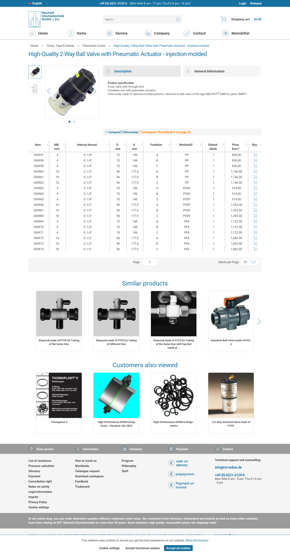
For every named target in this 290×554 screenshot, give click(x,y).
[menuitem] (244, 3)
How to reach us (86, 461)
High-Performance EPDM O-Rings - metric (173, 424)
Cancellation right (40, 481)
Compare (112, 132)
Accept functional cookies (143, 548)
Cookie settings (38, 507)
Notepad (256, 3)
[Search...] (142, 19)
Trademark (82, 486)
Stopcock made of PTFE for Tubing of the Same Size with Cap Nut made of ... (173, 344)
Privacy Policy (37, 502)
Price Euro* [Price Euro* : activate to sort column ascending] (235, 147)
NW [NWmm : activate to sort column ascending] (56, 147)
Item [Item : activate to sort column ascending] (38, 145)
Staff (125, 471)
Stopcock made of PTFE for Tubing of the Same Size (59, 342)
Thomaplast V (59, 422)
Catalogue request (87, 471)
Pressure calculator (41, 466)
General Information (205, 71)
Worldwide (82, 466)
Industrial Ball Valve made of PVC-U (231, 342)
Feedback (81, 481)
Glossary (34, 471)
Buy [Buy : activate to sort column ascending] (254, 145)
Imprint (33, 497)
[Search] (178, 19)
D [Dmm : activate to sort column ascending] (117, 147)
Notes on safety (38, 486)
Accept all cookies (178, 548)
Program (127, 461)
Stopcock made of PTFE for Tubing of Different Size (116, 342)
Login (242, 3)
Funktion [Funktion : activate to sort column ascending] (156, 145)
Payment (34, 476)
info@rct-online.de (228, 467)
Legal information (40, 492)
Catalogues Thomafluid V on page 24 (164, 132)
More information (197, 540)
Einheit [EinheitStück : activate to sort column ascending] (212, 147)
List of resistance (39, 461)
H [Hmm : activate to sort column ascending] (134, 147)
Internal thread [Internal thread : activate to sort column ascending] (87, 145)
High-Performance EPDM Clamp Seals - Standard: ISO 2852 (116, 424)
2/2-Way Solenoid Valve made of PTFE (231, 424)
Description (118, 71)
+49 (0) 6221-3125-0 (113, 3)
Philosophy (129, 466)
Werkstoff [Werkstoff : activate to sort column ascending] (186, 145)
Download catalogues (89, 476)
